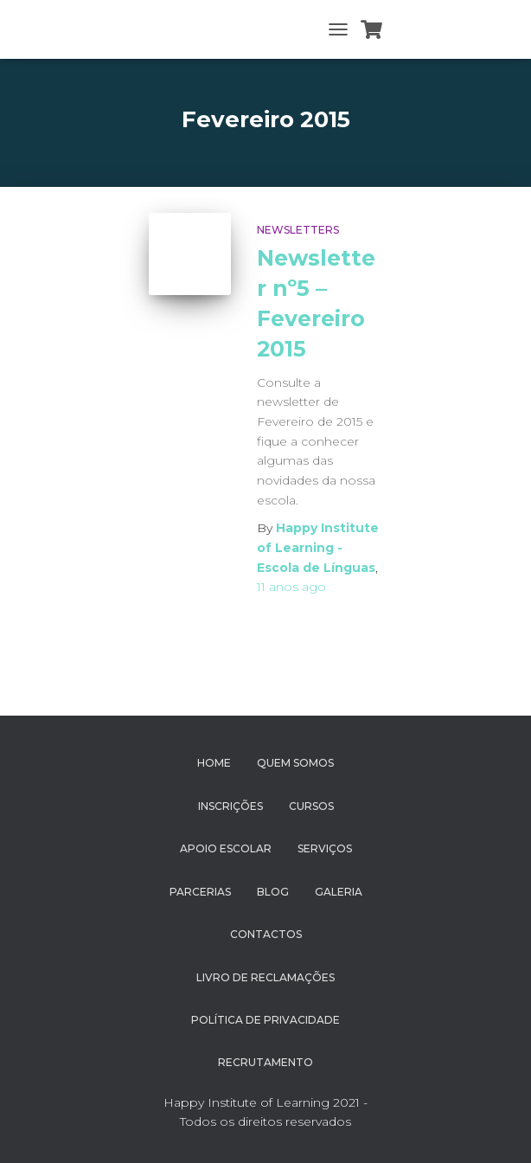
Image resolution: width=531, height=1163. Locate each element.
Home (214, 762)
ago (291, 586)
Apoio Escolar (226, 848)
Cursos (311, 806)
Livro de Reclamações (265, 977)
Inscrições (230, 806)
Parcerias (200, 891)
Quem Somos (295, 762)
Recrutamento (265, 1062)
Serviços (324, 848)
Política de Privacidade (265, 1019)
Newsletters (298, 229)
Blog (273, 891)
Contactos (266, 934)
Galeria (338, 891)
